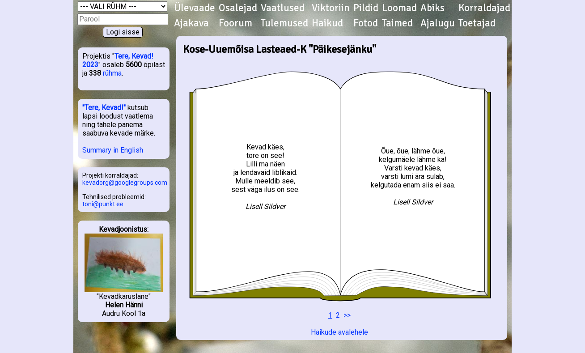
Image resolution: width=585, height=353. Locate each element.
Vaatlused (283, 8)
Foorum (235, 23)
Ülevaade (194, 8)
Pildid (365, 8)
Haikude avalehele (339, 332)
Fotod (365, 23)
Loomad (399, 8)
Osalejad (238, 8)
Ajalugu (437, 23)
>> (347, 315)
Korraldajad (484, 8)
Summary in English (112, 150)
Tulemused (284, 23)
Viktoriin (331, 8)
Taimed (397, 23)
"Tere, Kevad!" (104, 107)
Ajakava (191, 23)
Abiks (432, 8)
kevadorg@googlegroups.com (124, 182)
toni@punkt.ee (102, 204)
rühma (112, 73)
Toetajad (477, 23)
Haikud (327, 23)
